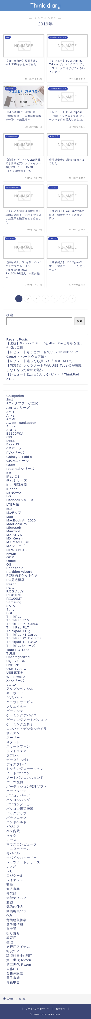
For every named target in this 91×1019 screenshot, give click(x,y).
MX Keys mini (17, 538)
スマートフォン (18, 746)
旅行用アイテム (18, 946)
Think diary (45, 5)
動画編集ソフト (18, 911)
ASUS (11, 430)
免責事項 (60, 1009)
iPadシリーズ (16, 480)
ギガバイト (14, 697)
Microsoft (13, 527)
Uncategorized (18, 657)
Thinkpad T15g (18, 631)
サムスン (13, 733)
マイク (11, 835)
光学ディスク (16, 897)
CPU (10, 437)
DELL (10, 440)
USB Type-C (16, 668)
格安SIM (12, 951)
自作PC (12, 969)
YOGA (11, 685)
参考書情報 (14, 924)
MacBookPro (16, 524)
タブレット (14, 755)
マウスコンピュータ (21, 844)
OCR (10, 557)
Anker (11, 415)
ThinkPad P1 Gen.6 (22, 624)
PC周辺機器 (15, 580)
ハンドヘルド (16, 822)
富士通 (11, 929)
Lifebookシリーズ (20, 500)
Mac (9, 517)
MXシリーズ (15, 546)
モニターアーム (18, 849)
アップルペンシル (19, 688)
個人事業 (13, 889)
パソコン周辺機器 (19, 808)
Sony (10, 609)
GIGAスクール (17, 460)
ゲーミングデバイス (21, 715)
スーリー (13, 737)
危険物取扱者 (16, 920)
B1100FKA (14, 433)
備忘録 (11, 893)
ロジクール (14, 875)
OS (8, 564)
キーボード (14, 693)
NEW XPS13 (16, 550)
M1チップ (13, 512)
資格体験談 (14, 973)
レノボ (11, 866)
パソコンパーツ (18, 795)
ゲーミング (14, 711)
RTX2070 (13, 595)
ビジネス (13, 826)
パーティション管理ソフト (26, 786)
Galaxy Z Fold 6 (19, 457)
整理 (9, 942)
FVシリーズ (15, 452)
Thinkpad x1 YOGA (21, 642)
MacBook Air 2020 (21, 520)
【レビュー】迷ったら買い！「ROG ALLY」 (40, 361)
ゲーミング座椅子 (19, 724)
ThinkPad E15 (17, 620)
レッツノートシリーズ (23, 862)
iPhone (12, 489)
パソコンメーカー (19, 804)
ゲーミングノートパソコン (26, 720)
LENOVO (13, 492)
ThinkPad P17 (17, 627)
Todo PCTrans (17, 650)
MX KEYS (14, 535)
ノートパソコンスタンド (25, 777)
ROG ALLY (15, 591)
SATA (10, 606)
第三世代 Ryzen (18, 960)
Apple (11, 426)
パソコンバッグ (18, 800)
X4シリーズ (15, 680)
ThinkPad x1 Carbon (22, 634)
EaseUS (12, 444)
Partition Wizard (19, 571)
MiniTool (13, 531)
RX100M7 (14, 598)
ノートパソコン (18, 773)
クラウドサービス (19, 702)
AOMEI (12, 419)
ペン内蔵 (13, 831)
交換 (9, 884)
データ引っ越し (18, 760)
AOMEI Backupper (21, 422)
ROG (10, 587)
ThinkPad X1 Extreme (24, 638)
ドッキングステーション (25, 768)
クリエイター (16, 706)
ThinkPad (14, 616)
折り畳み (13, 933)
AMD (10, 412)
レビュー (13, 871)
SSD (10, 613)
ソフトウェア (16, 751)
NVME (11, 553)
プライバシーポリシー (37, 1009)
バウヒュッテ (16, 791)
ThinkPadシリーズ (20, 645)
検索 (9, 315)
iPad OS (13, 476)
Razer (11, 584)
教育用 (11, 938)
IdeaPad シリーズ (20, 468)
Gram (10, 465)
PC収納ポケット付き (22, 575)
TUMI (10, 653)
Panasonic (14, 568)
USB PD (13, 665)
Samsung (13, 602)
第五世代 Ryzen (18, 964)
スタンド (13, 742)
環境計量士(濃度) (19, 955)
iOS (9, 473)
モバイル (13, 853)
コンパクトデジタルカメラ (26, 728)
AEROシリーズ (18, 407)
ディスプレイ (16, 764)
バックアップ (16, 813)
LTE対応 (12, 504)
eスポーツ (14, 448)
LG (8, 496)
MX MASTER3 (17, 542)
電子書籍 (13, 978)
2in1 (9, 399)
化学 (9, 915)
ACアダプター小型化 (22, 403)
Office (11, 561)
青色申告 (13, 982)
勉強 (9, 902)
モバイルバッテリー (21, 857)
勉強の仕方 (14, 906)
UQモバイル (15, 661)
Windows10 (15, 676)
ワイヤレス (14, 880)
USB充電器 (15, 672)
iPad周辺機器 (16, 485)
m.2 (9, 508)
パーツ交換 (14, 782)
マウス (11, 840)
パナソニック (16, 817)
